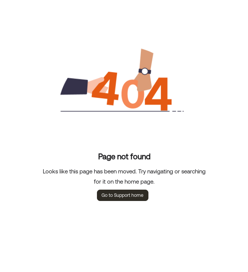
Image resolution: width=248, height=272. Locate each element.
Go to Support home (122, 195)
